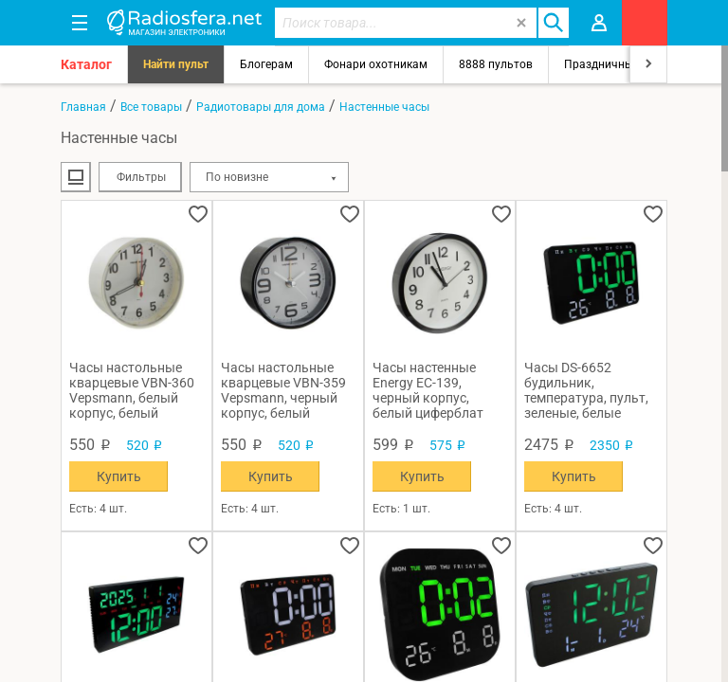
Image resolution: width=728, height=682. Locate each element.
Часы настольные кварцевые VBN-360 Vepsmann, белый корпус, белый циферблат (131, 390)
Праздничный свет (615, 64)
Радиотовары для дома (260, 107)
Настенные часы (384, 107)
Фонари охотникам (376, 64)
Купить (119, 476)
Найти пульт (176, 64)
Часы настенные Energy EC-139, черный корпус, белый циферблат (428, 390)
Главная (83, 107)
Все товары (151, 107)
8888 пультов (496, 64)
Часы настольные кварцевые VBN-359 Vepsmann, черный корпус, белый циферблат (283, 390)
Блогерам (266, 64)
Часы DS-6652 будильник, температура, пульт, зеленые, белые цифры (586, 390)
